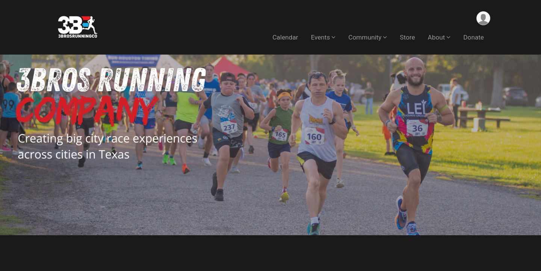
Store (407, 37)
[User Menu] (483, 18)
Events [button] (320, 37)
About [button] (436, 37)
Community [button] (364, 37)
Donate (473, 37)
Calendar (285, 37)
